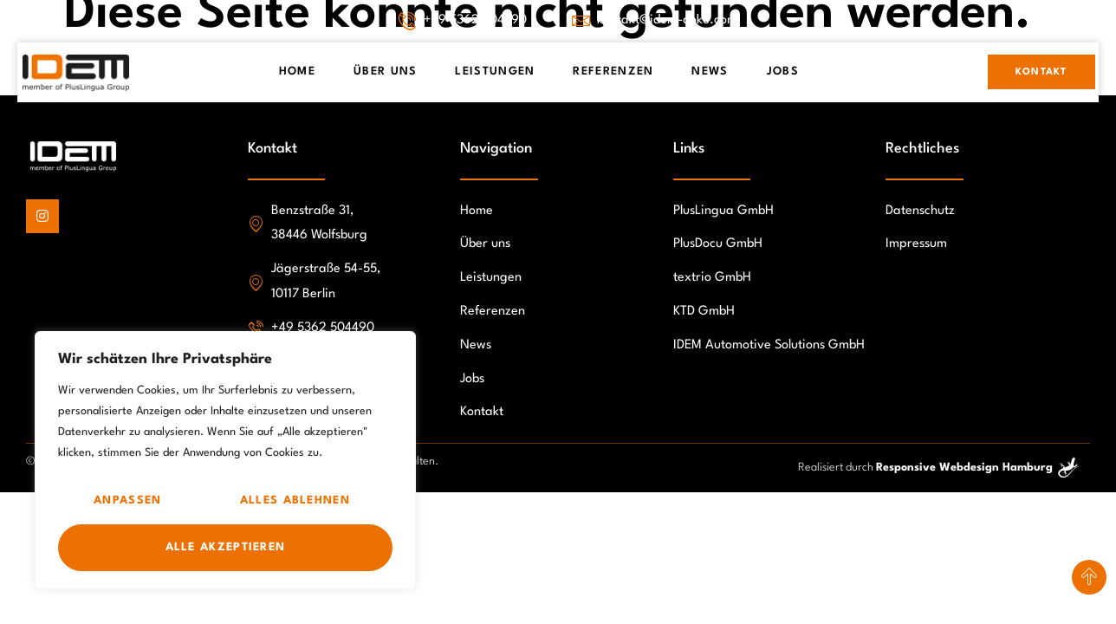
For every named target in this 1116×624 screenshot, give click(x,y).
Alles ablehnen (295, 500)
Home (297, 71)
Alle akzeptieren (225, 547)
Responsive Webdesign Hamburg (964, 467)
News (709, 71)
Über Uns (385, 71)
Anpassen (127, 500)
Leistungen (495, 71)
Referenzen (613, 71)
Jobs (783, 71)
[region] (225, 460)
